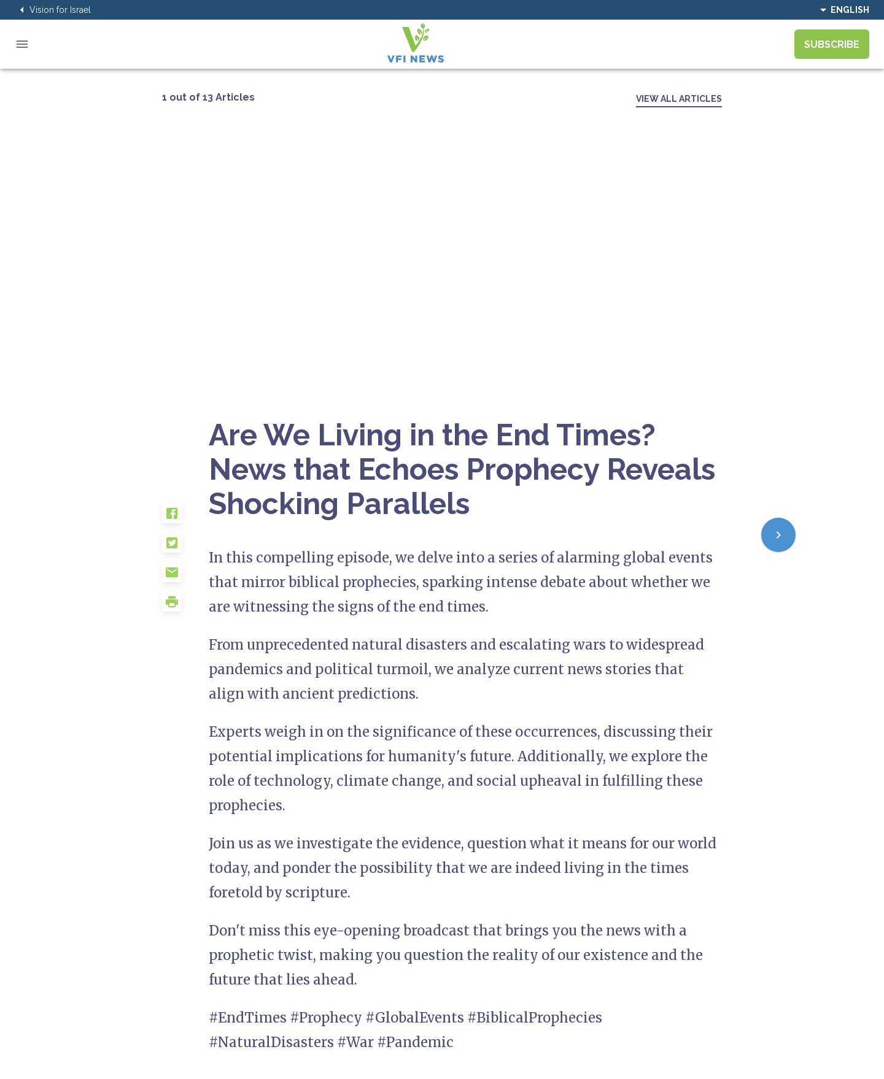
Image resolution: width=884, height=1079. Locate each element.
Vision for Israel (53, 9)
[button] (185, 518)
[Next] (778, 535)
